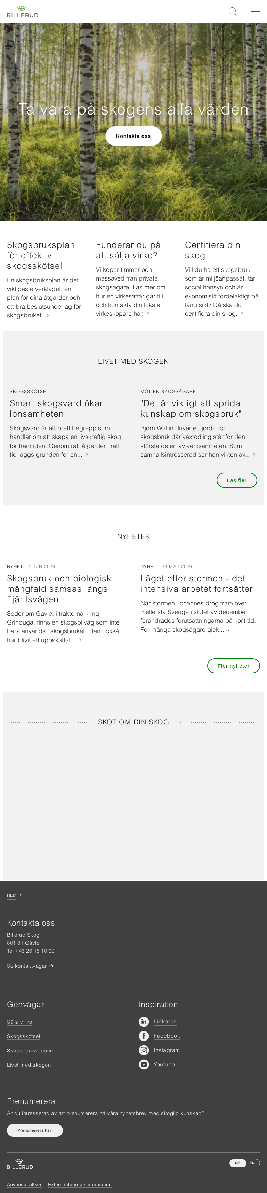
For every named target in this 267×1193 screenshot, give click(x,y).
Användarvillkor (24, 1184)
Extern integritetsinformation (80, 1184)
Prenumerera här (34, 1130)
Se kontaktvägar (27, 966)
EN (252, 1163)
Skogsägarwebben (30, 1050)
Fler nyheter (234, 666)
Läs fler (237, 480)
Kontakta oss (133, 136)
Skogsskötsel (23, 1036)
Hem (11, 895)
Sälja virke (19, 1022)
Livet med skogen (29, 1065)
